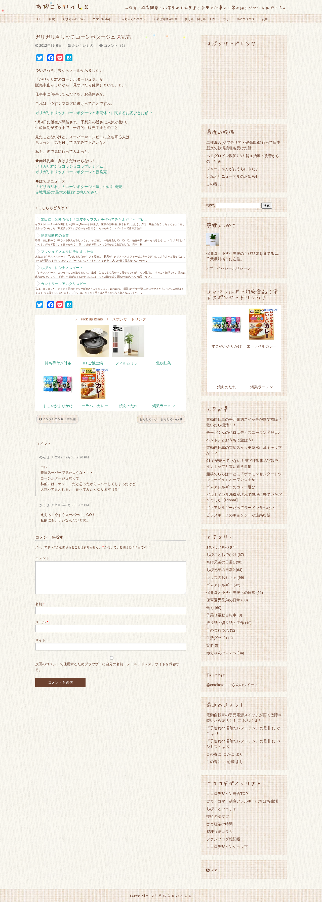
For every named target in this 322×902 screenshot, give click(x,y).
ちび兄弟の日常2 (73, 19)
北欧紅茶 (163, 363)
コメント (42, 558)
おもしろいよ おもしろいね (161, 419)
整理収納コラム (219, 831)
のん (42, 457)
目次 (52, 19)
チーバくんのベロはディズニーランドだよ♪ (243, 432)
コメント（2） (115, 45)
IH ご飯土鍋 (93, 363)
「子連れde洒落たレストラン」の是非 (238, 728)
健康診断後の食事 (55, 235)
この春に (213, 184)
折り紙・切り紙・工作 (200, 19)
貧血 (265, 19)
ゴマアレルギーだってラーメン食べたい (240, 507)
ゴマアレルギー (103, 19)
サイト (40, 646)
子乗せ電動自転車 (165, 19)
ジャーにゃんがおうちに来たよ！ (234, 169)
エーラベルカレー (93, 406)
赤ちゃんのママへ (134, 19)
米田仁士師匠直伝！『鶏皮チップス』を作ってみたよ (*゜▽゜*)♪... (94, 219)
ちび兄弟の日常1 (220, 562)
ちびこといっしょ (62, 6)
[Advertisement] (244, 82)
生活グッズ (215, 638)
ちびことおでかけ (221, 554)
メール (41, 628)
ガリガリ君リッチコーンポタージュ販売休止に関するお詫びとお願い (93, 113)
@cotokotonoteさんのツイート (232, 685)
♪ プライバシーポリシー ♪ (228, 268)
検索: (210, 205)
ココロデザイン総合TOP (227, 793)
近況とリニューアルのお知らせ (232, 176)
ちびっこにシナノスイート (62, 268)
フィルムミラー (128, 363)
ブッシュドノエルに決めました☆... (69, 252)
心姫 (231, 761)
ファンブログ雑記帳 (223, 839)
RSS (212, 870)
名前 (40, 610)
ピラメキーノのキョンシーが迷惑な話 (238, 515)
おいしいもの (82, 45)
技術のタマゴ (217, 816)
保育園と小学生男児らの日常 (230, 592)
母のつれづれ (245, 19)
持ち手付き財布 (58, 363)
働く (226, 19)
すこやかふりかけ (58, 406)
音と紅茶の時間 (219, 824)
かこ (42, 505)
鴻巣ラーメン (163, 406)
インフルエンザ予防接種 (57, 419)
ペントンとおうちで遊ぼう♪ (230, 440)
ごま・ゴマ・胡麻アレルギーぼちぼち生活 (242, 801)
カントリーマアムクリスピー (64, 284)
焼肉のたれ (128, 406)
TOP (38, 19)
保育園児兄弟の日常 (223, 600)
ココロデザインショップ (227, 846)
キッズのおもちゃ (221, 577)
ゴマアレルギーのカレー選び (230, 487)
